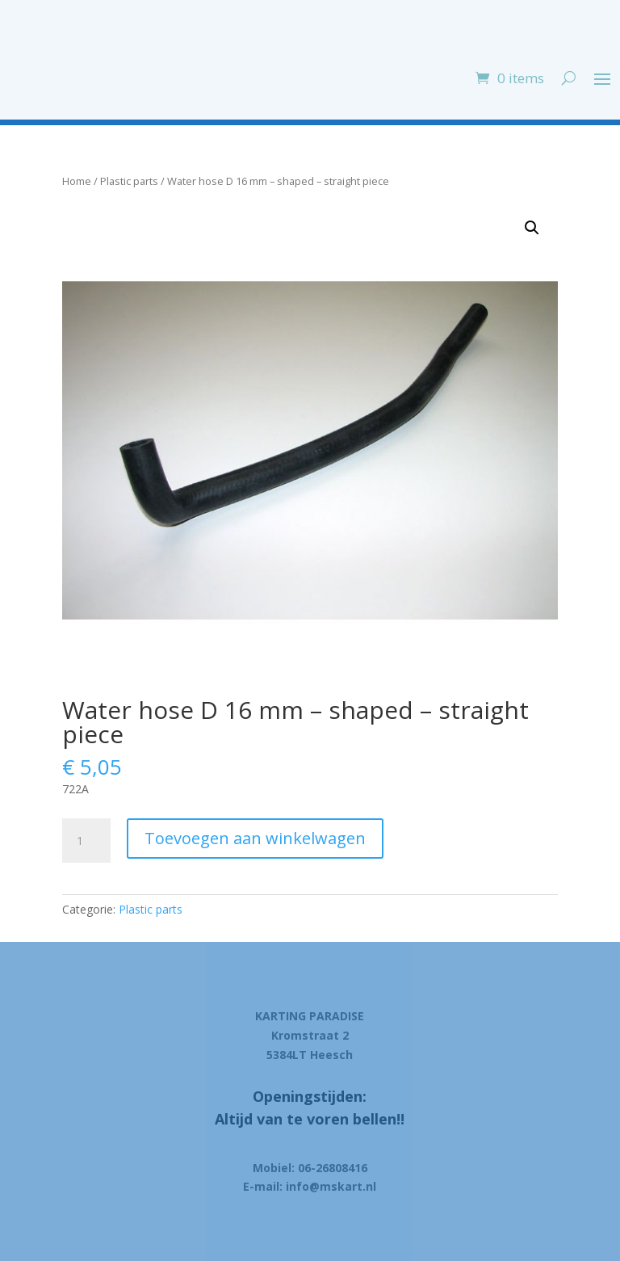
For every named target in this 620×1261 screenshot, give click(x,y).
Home (76, 181)
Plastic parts (129, 181)
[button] (532, 227)
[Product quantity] (86, 841)
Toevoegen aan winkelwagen (255, 838)
